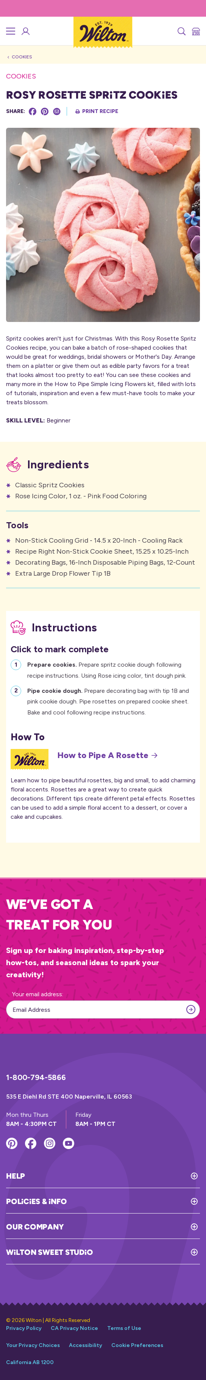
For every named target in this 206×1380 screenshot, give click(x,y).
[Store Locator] (195, 31)
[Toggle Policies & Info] (133, 1201)
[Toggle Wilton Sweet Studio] (146, 1252)
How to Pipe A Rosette (108, 755)
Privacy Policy (24, 1328)
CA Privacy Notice (74, 1328)
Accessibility (85, 1345)
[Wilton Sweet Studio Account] (25, 31)
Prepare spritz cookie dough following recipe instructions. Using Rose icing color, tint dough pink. (106, 669)
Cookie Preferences (137, 1345)
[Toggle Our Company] (132, 1227)
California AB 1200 (30, 1362)
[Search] (181, 31)
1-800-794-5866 (36, 1077)
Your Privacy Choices (33, 1345)
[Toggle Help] (112, 1176)
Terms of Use (124, 1328)
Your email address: (37, 994)
